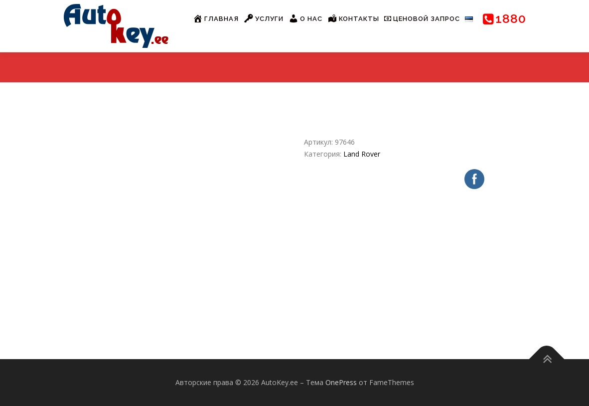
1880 (504, 18)
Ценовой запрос (422, 18)
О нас (305, 18)
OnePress (341, 382)
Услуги (264, 18)
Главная (216, 18)
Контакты (353, 18)
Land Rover (361, 154)
